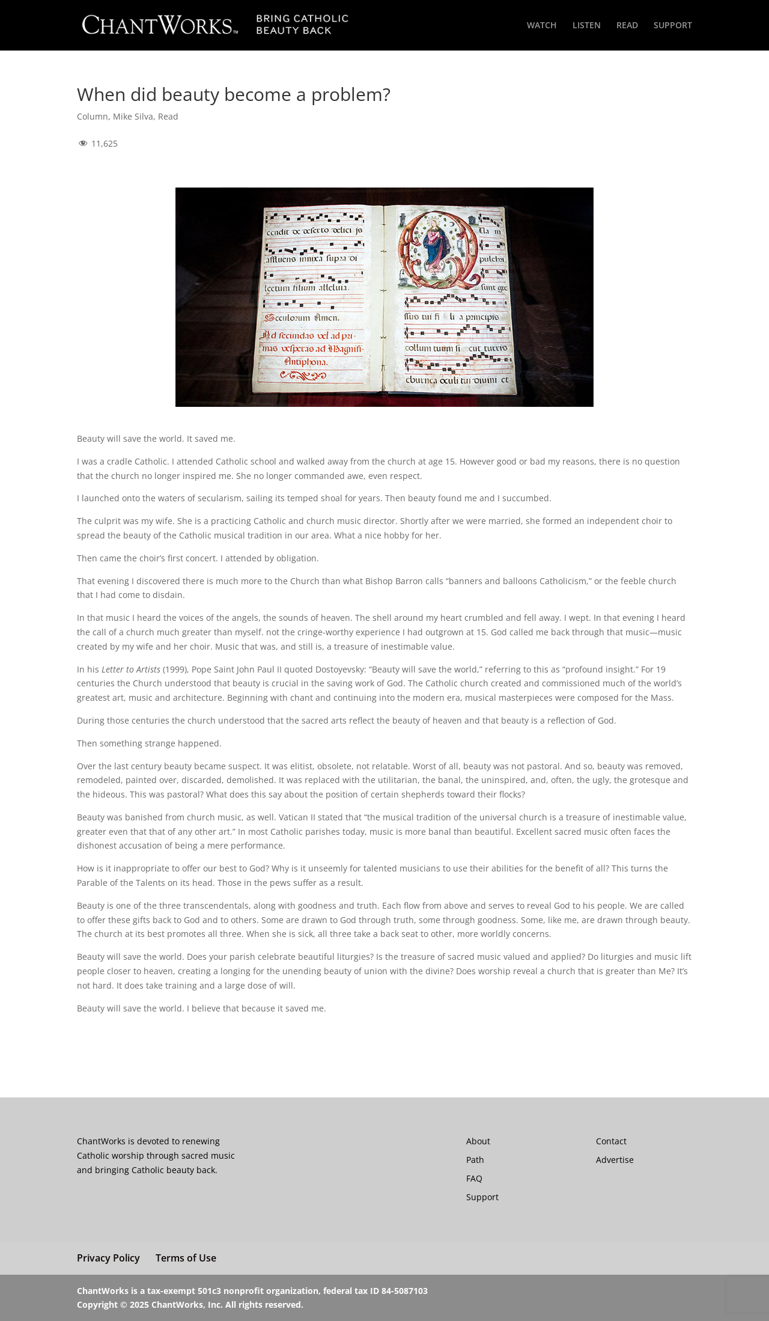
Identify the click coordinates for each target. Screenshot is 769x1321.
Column (92, 116)
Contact (611, 1141)
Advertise (615, 1159)
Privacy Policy (108, 1258)
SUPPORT (673, 26)
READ (627, 26)
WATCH (542, 26)
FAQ (474, 1178)
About (478, 1141)
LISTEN (587, 26)
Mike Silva (133, 116)
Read (168, 116)
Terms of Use (186, 1258)
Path (475, 1159)
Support (482, 1197)
